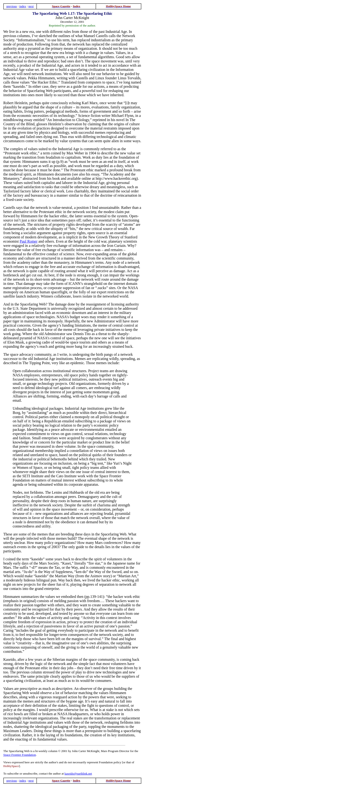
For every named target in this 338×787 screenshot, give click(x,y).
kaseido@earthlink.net (78, 773)
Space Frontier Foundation (19, 754)
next (31, 6)
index (22, 6)
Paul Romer (29, 241)
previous (11, 6)
